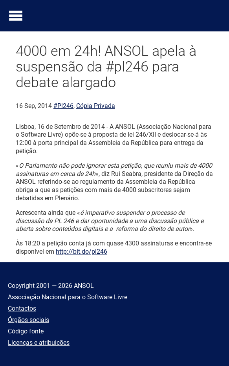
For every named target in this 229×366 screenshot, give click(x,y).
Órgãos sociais (28, 320)
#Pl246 (63, 106)
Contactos (22, 308)
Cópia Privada (95, 106)
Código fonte (26, 331)
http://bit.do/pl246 (81, 251)
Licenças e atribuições (39, 342)
